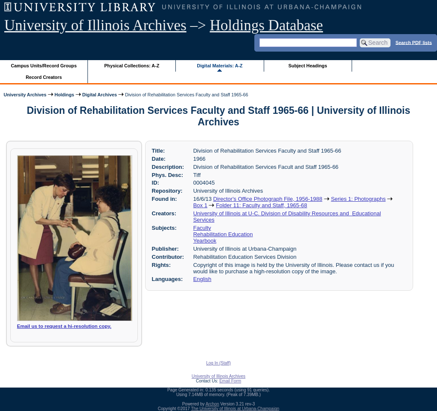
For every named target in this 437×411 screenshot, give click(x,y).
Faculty (202, 228)
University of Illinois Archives (95, 25)
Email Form (230, 381)
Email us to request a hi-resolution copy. (64, 326)
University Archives (24, 94)
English (202, 279)
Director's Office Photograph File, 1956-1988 (268, 199)
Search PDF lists (414, 42)
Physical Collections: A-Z (131, 65)
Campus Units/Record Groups (44, 65)
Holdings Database (266, 25)
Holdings (64, 94)
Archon (212, 404)
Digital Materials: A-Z (219, 65)
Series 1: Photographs (358, 199)
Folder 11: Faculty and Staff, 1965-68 (261, 205)
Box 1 (200, 205)
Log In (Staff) (218, 363)
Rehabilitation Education (223, 234)
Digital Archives (99, 94)
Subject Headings (307, 65)
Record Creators (44, 77)
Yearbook (204, 240)
